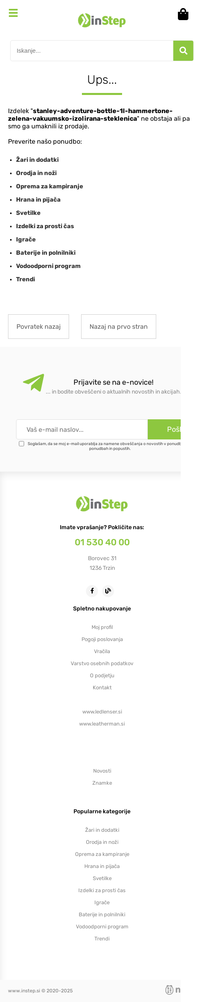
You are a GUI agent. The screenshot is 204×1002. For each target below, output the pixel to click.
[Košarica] (186, 14)
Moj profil (102, 627)
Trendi (25, 279)
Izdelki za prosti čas (45, 226)
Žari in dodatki (37, 159)
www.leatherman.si (102, 724)
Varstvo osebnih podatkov (102, 663)
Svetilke (28, 212)
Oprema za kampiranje (49, 186)
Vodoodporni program (48, 266)
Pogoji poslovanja (102, 639)
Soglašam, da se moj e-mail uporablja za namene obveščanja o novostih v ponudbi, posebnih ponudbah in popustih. (114, 446)
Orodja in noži (36, 173)
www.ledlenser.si (102, 712)
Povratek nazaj (38, 326)
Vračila (102, 651)
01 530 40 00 (102, 542)
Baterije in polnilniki (45, 252)
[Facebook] (94, 590)
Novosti (102, 771)
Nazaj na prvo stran (119, 326)
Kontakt (102, 687)
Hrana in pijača (38, 199)
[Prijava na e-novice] (176, 429)
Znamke (102, 783)
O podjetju (102, 675)
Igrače (26, 239)
